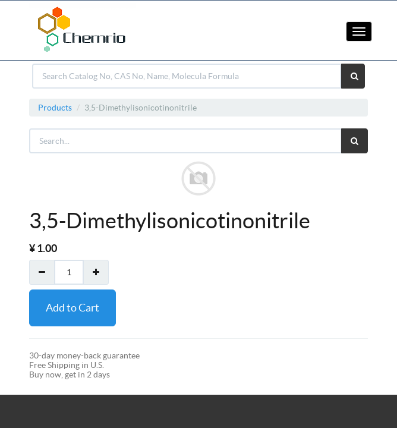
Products (55, 107)
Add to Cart (72, 307)
